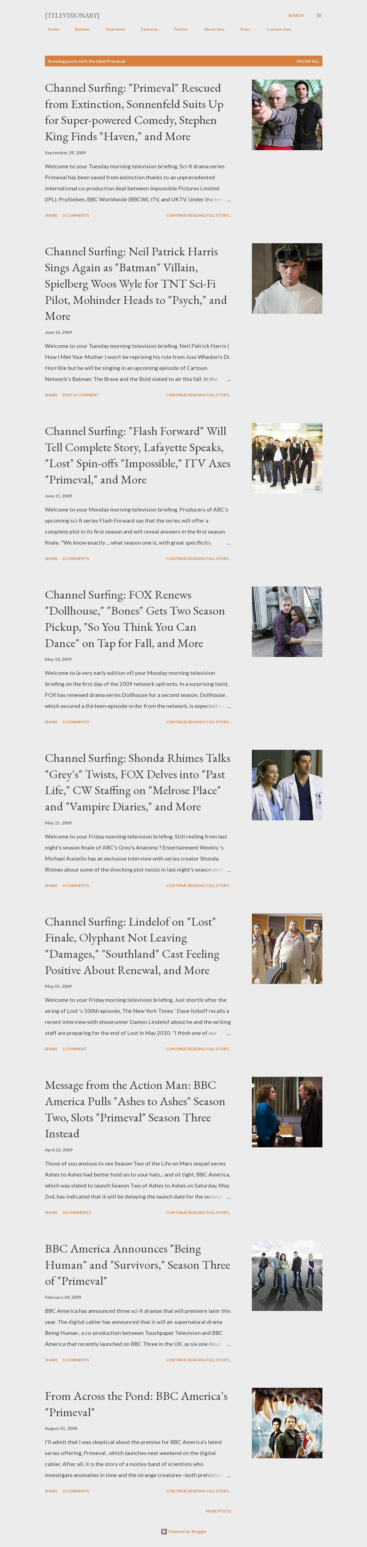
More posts (218, 1511)
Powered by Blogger (183, 1531)
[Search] (296, 15)
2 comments (75, 722)
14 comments (76, 1212)
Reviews (79, 29)
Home (50, 29)
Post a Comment (80, 395)
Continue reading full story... (198, 215)
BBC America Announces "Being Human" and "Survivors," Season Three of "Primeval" (137, 1264)
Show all (308, 61)
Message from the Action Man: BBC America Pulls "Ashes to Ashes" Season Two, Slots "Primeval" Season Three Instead (135, 1109)
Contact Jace (275, 29)
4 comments (75, 885)
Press (242, 29)
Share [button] (51, 215)
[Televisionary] (72, 15)
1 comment (74, 1048)
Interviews (112, 29)
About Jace (211, 29)
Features (146, 29)
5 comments (75, 1359)
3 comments (75, 215)
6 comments (75, 558)
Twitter (177, 29)
